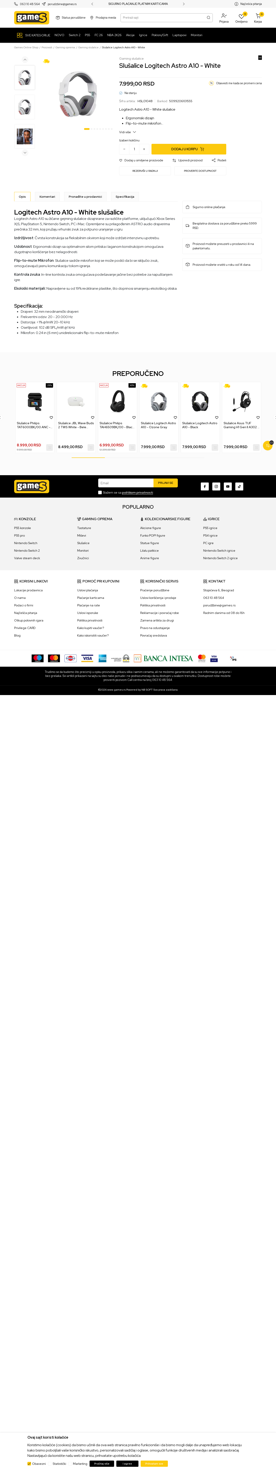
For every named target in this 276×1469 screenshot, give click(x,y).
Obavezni (39, 1463)
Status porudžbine (74, 18)
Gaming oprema (65, 47)
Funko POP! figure (152, 535)
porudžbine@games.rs (219, 605)
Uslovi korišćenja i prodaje (158, 598)
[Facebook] (205, 486)
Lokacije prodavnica (28, 590)
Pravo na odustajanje (155, 628)
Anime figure (149, 558)
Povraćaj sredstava (153, 635)
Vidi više (127, 132)
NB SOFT (147, 690)
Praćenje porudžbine (154, 590)
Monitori (83, 551)
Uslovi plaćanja (87, 590)
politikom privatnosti (137, 492)
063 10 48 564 (30, 4)
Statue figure (149, 543)
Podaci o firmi (23, 605)
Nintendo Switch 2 (27, 551)
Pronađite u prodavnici (85, 197)
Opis (22, 197)
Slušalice (83, 543)
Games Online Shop (26, 47)
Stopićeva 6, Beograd (218, 590)
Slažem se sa (128, 492)
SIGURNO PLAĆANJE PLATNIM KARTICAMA (138, 4)
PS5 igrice (210, 528)
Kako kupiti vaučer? (90, 628)
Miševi (81, 535)
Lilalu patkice (149, 551)
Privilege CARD (25, 628)
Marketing (80, 1463)
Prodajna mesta (106, 18)
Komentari (47, 197)
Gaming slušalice (88, 47)
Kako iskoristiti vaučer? (93, 635)
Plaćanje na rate (88, 605)
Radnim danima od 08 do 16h (224, 613)
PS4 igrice (210, 535)
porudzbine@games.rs (62, 4)
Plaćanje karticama (90, 598)
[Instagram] (216, 486)
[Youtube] (228, 486)
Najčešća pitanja (251, 4)
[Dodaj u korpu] (188, 149)
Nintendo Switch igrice (219, 551)
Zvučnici (83, 558)
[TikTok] (239, 486)
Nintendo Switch (25, 543)
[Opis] (22, 196)
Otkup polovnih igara (28, 620)
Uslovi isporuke (87, 613)
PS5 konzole (22, 528)
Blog (17, 635)
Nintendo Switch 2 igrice (220, 558)
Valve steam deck (27, 558)
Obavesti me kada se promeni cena (239, 83)
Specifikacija (125, 197)
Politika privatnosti (89, 620)
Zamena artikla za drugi (157, 620)
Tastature (84, 528)
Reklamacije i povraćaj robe (159, 613)
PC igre (208, 543)
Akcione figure (150, 528)
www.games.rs (116, 690)
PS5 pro (19, 535)
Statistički (59, 1463)
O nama (20, 598)
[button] (224, 18)
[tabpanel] (77, 94)
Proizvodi (47, 47)
